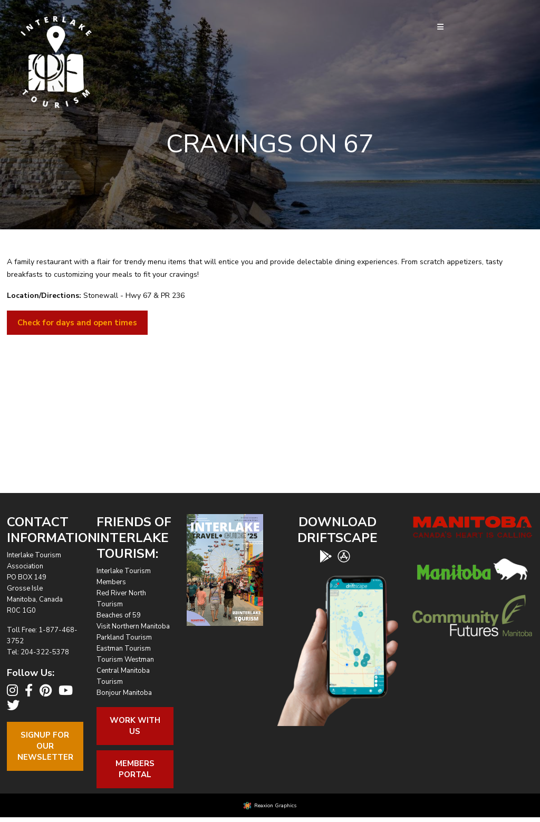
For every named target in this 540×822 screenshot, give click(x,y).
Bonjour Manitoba (124, 693)
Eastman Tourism (124, 648)
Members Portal (135, 769)
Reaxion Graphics (275, 805)
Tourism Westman (125, 659)
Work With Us (135, 726)
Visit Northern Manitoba (133, 626)
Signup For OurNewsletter (45, 746)
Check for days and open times (77, 322)
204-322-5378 (45, 652)
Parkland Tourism (124, 637)
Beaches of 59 (119, 615)
